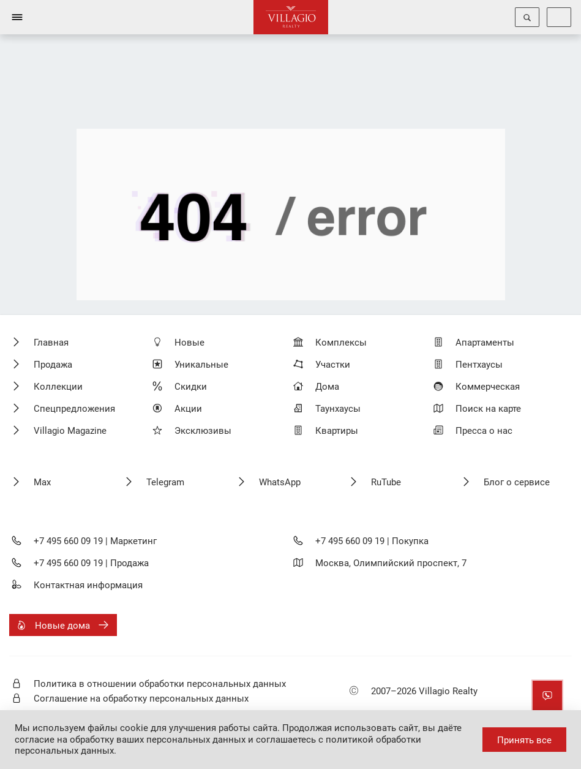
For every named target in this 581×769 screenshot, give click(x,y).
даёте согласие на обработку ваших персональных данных (238, 733)
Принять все (524, 740)
